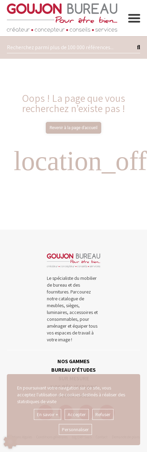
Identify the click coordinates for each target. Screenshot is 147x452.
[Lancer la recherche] (138, 47)
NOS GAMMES (73, 361)
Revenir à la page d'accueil (73, 127)
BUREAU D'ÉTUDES (73, 369)
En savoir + (47, 414)
